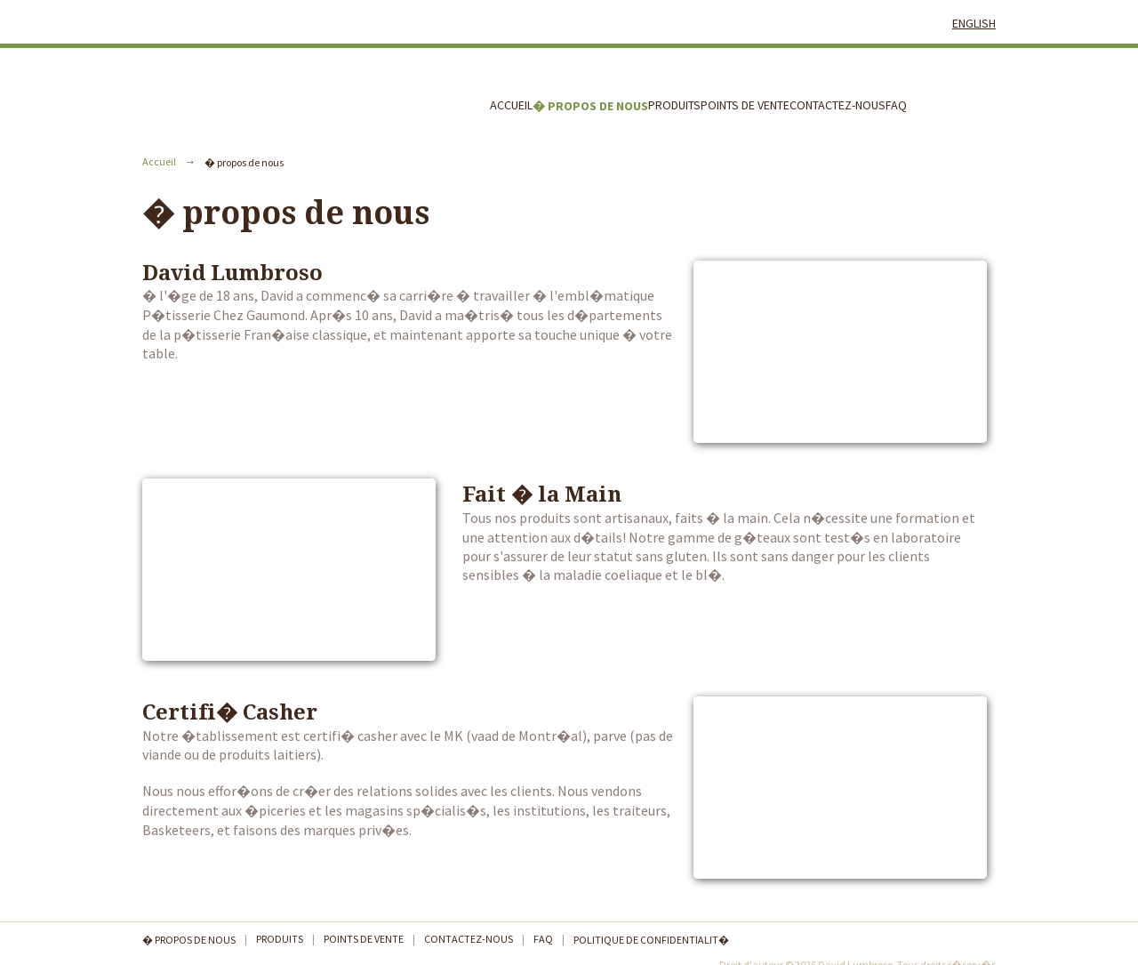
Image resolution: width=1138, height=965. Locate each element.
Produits (674, 105)
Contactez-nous (837, 105)
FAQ (896, 105)
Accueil (511, 105)
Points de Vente (745, 105)
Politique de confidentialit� (651, 939)
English (974, 23)
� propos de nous (590, 106)
